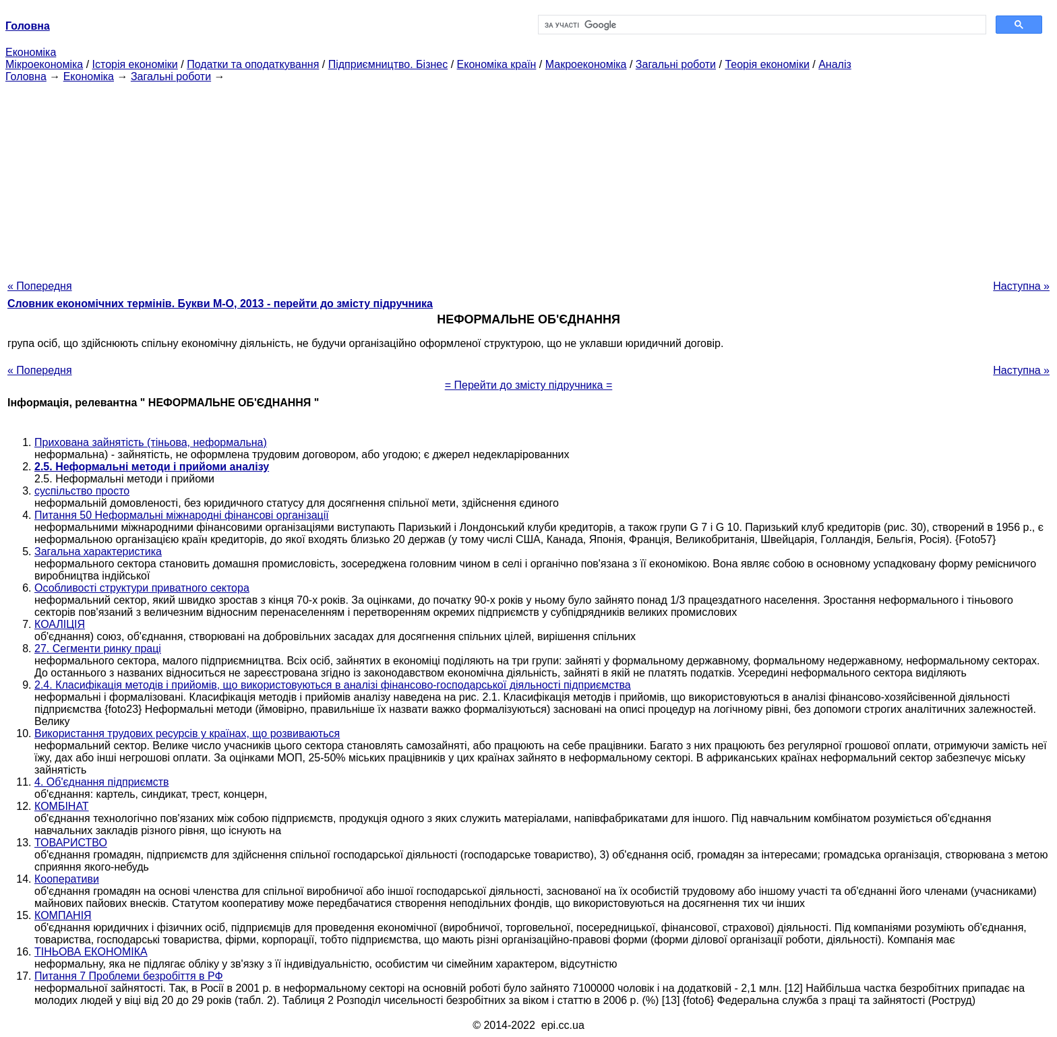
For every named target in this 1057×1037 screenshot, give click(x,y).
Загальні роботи (676, 64)
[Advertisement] (528, 177)
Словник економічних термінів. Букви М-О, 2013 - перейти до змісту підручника (220, 303)
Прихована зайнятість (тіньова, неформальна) (150, 442)
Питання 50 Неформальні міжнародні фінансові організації (181, 515)
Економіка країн (497, 64)
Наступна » (1021, 286)
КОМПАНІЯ (63, 915)
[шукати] (761, 25)
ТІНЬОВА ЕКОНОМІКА (91, 951)
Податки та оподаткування (253, 64)
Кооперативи (66, 879)
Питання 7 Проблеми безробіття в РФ (128, 976)
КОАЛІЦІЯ (59, 624)
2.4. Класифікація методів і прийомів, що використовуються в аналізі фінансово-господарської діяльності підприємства (332, 685)
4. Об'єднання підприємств (101, 782)
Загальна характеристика (98, 551)
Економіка (30, 52)
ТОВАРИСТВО (70, 842)
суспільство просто (81, 491)
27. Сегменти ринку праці (97, 648)
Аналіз (834, 64)
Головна (26, 76)
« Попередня (39, 286)
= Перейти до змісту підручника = (529, 385)
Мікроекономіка (44, 64)
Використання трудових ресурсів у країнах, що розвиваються (187, 733)
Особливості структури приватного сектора (141, 588)
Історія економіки (135, 64)
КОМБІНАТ (61, 806)
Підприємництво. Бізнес (388, 64)
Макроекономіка (586, 64)
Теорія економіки (767, 64)
